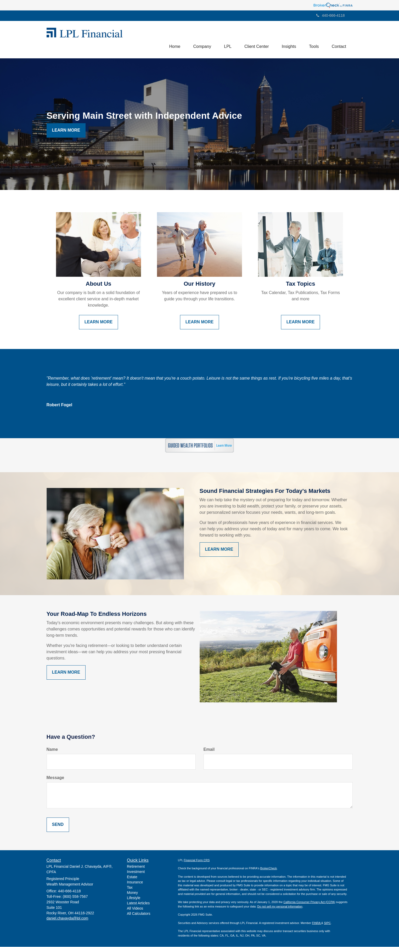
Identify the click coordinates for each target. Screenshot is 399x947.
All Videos (135, 908)
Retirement (136, 867)
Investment (136, 872)
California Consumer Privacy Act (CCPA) (309, 902)
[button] (201, 39)
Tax (130, 888)
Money (132, 893)
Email (209, 749)
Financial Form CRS (197, 860)
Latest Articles (138, 903)
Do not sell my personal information (279, 906)
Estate (132, 877)
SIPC (327, 923)
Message (55, 777)
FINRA (316, 923)
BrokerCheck (268, 868)
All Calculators (138, 914)
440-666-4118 (330, 15)
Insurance (135, 882)
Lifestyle (133, 898)
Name (52, 749)
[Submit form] (58, 825)
